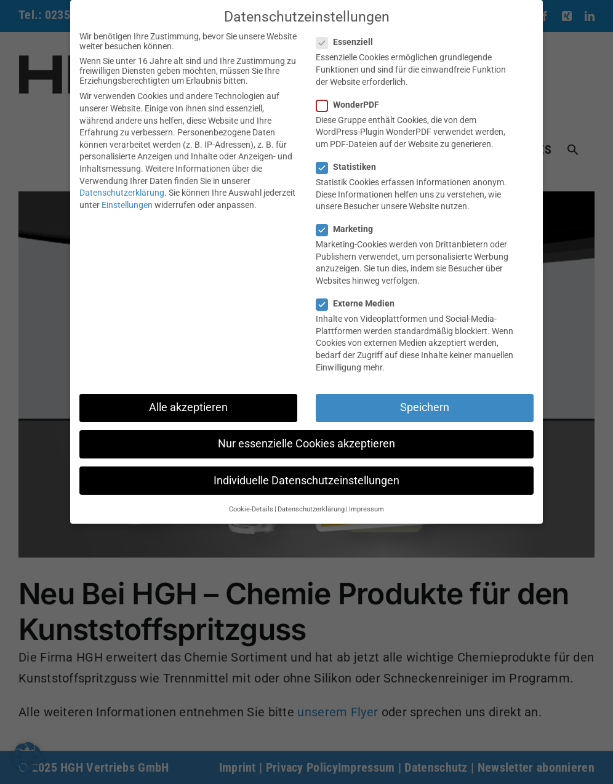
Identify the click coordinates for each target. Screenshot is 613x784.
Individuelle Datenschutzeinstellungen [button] (306, 480)
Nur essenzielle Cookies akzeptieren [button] (306, 444)
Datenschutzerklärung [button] (311, 509)
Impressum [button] (366, 509)
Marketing (349, 229)
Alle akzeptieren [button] (188, 407)
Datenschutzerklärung (121, 193)
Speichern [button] (424, 407)
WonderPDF (353, 105)
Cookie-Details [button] (251, 509)
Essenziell (349, 42)
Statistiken (351, 167)
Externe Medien (360, 303)
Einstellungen (127, 205)
